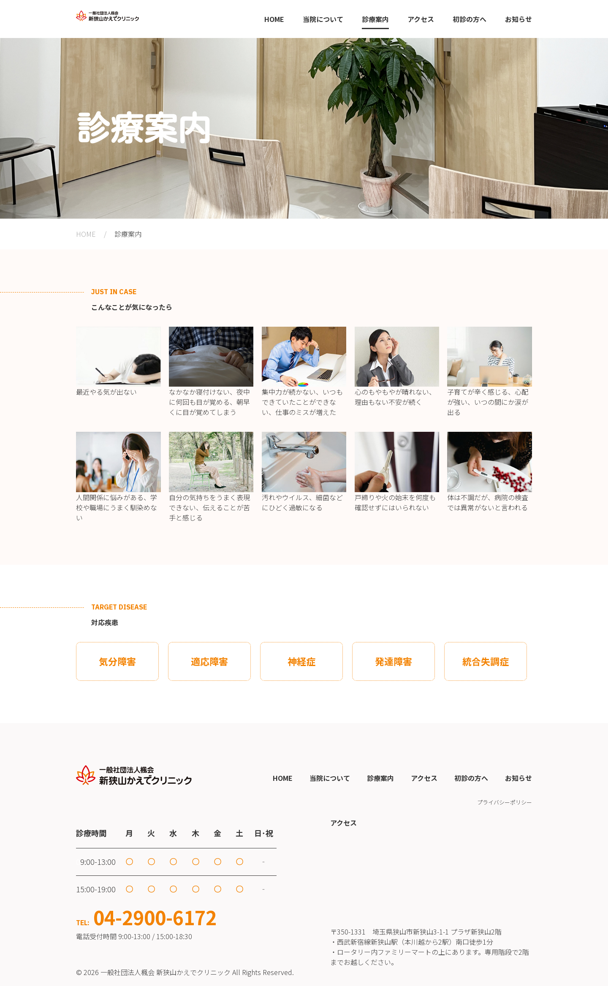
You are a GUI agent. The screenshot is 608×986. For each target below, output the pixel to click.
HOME (86, 234)
